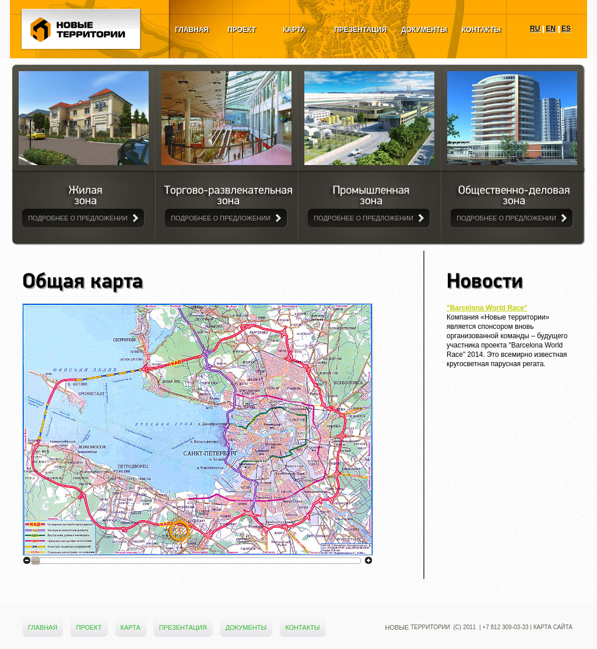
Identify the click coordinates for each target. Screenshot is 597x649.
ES (566, 28)
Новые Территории (81, 44)
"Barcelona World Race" (487, 308)
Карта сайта (553, 627)
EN (551, 28)
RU (535, 28)
